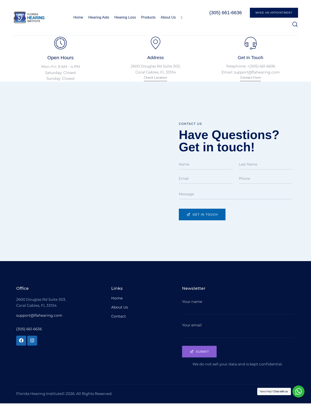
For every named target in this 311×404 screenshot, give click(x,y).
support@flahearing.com (256, 72)
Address (155, 57)
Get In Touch (250, 57)
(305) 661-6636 (29, 329)
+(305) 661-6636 (261, 67)
